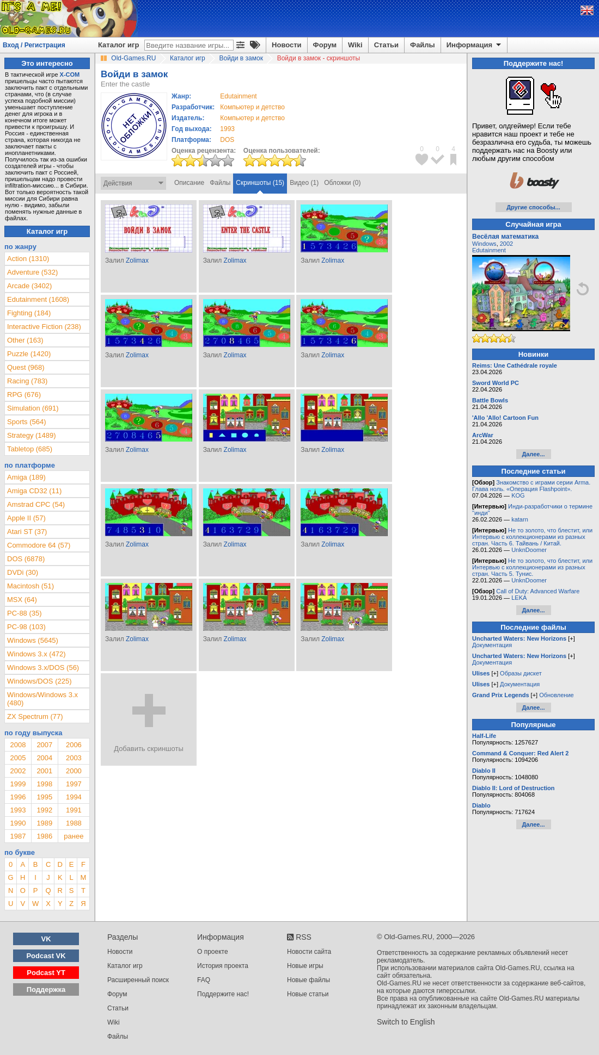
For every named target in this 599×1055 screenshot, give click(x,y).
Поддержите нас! (223, 994)
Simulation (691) (33, 408)
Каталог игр (118, 45)
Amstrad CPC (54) (36, 504)
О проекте (212, 951)
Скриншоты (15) (260, 183)
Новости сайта (309, 951)
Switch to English (406, 1021)
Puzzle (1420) (29, 354)
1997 (74, 784)
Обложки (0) (342, 183)
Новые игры (305, 966)
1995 (44, 797)
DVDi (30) (22, 572)
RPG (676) (24, 394)
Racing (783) (27, 381)
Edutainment (489, 250)
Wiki (355, 45)
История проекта (222, 966)
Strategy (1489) (31, 435)
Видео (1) (304, 183)
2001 (44, 771)
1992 (44, 810)
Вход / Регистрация (34, 45)
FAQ (203, 980)
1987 (18, 836)
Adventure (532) (32, 272)
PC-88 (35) (24, 613)
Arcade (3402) (29, 286)
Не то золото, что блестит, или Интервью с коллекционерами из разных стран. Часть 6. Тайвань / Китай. (532, 537)
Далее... (533, 454)
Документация (492, 645)
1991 (74, 810)
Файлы (422, 45)
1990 (18, 823)
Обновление (556, 695)
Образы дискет (521, 673)
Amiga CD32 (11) (34, 491)
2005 (18, 758)
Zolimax (137, 260)
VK (46, 939)
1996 (18, 797)
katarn (519, 519)
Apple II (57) (26, 518)
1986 (44, 836)
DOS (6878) (26, 559)
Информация (475, 45)
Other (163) (25, 340)
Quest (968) (26, 367)
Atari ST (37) (27, 532)
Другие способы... (533, 207)
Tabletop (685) (29, 449)
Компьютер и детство (252, 107)
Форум (325, 45)
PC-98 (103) (26, 627)
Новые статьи (308, 994)
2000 (74, 771)
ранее (73, 836)
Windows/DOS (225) (39, 681)
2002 (18, 771)
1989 (44, 823)
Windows (484, 243)
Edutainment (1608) (38, 299)
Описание (189, 183)
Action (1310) (28, 259)
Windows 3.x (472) (36, 654)
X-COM (70, 74)
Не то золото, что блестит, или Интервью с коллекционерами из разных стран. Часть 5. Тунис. (532, 567)
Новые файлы (308, 980)
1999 (18, 784)
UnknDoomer (529, 550)
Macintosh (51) (30, 586)
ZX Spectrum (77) (35, 716)
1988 (74, 823)
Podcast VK (45, 956)
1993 (227, 129)
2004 (44, 758)
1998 (44, 784)
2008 (18, 745)
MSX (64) (22, 599)
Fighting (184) (29, 313)
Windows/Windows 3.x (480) (42, 699)
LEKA (519, 597)
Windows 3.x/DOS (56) (43, 667)
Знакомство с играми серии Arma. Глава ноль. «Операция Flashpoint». (531, 485)
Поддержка (46, 989)
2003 (74, 758)
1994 (74, 797)
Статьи (386, 45)
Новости (287, 45)
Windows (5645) (32, 640)
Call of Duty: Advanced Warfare (537, 591)
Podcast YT (46, 973)
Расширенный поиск (138, 980)
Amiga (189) (26, 477)
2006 (74, 745)
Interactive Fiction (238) (44, 326)
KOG (517, 495)
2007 (44, 745)
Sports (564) (26, 422)
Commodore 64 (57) (38, 545)
